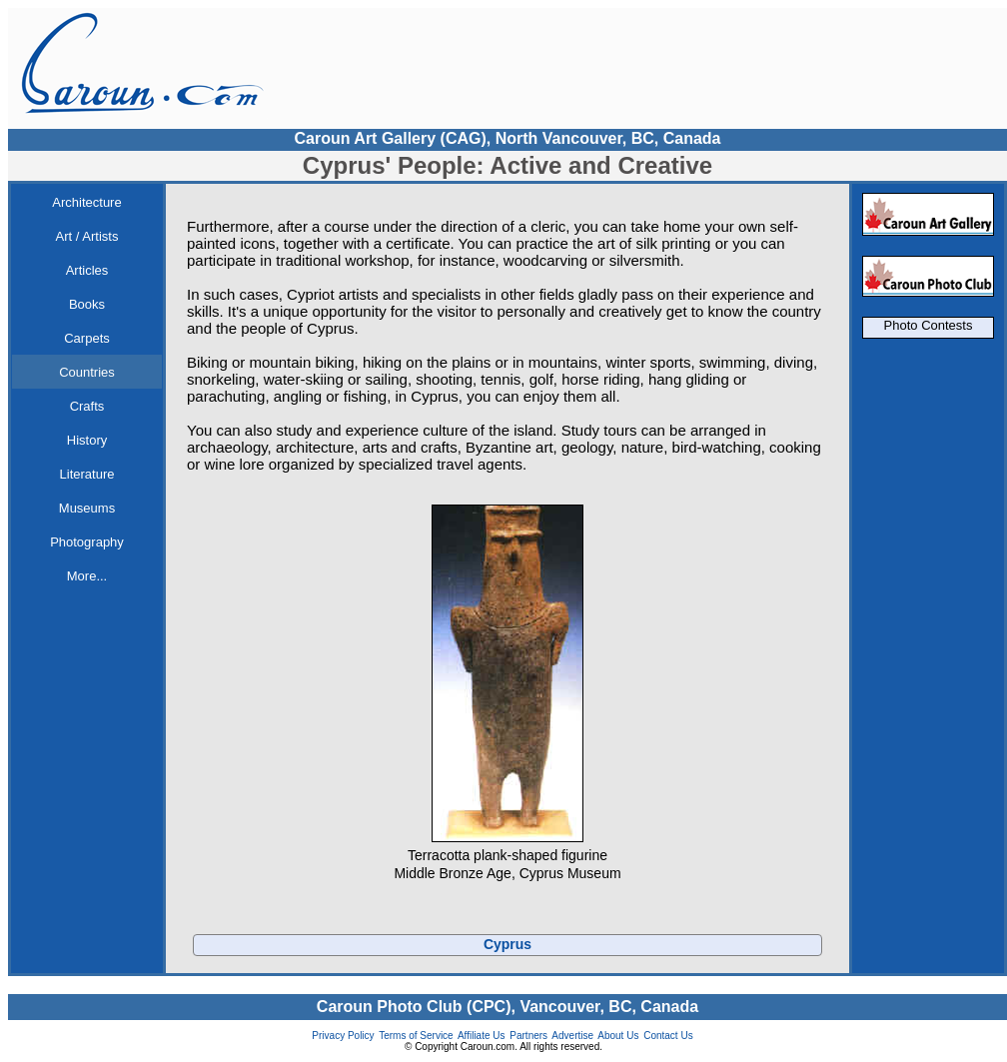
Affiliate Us (481, 1035)
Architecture (86, 202)
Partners (528, 1035)
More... (87, 575)
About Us (617, 1035)
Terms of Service (416, 1035)
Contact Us (667, 1035)
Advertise (572, 1035)
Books (87, 304)
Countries (87, 372)
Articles (87, 270)
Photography (87, 541)
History (87, 440)
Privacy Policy (343, 1035)
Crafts (87, 406)
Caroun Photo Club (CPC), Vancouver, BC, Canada (507, 1006)
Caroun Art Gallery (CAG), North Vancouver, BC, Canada (507, 138)
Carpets (87, 338)
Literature (87, 474)
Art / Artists (87, 236)
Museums (87, 508)
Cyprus (507, 944)
